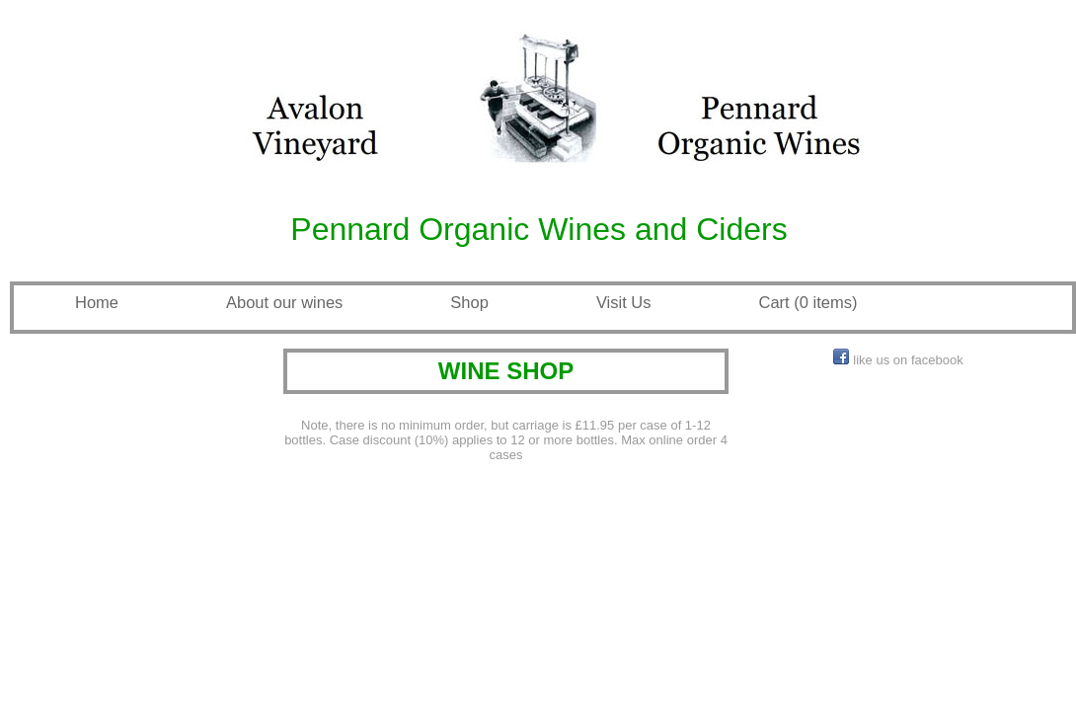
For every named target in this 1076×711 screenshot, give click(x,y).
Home (96, 302)
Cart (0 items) (808, 302)
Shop (469, 302)
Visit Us (624, 302)
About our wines (284, 302)
